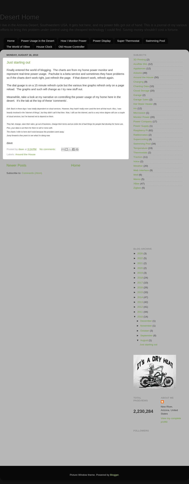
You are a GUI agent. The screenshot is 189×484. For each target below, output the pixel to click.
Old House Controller (71, 46)
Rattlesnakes (140, 134)
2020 (140, 268)
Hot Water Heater (143, 104)
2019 (140, 272)
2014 (140, 297)
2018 (140, 277)
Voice (136, 161)
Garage (137, 95)
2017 (140, 282)
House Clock (44, 46)
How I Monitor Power (74, 40)
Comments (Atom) (32, 173)
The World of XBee (18, 46)
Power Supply (141, 126)
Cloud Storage (141, 90)
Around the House (25, 154)
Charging (138, 81)
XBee (136, 183)
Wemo (137, 179)
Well (135, 174)
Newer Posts (16, 165)
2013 (140, 302)
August (144, 340)
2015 (140, 292)
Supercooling (140, 139)
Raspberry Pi (140, 130)
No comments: (48, 149)
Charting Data (141, 86)
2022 (140, 258)
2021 (140, 263)
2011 (140, 311)
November (146, 325)
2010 (140, 316)
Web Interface (141, 170)
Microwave (139, 112)
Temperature (140, 148)
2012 (140, 306)
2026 (140, 253)
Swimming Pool (155, 40)
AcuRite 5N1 (140, 64)
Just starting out (18, 62)
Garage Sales (141, 99)
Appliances (139, 68)
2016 (140, 287)
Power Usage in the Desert (37, 40)
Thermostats (140, 152)
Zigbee (137, 187)
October (145, 330)
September (146, 335)
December (146, 321)
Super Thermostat (128, 40)
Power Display (102, 40)
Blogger (114, 474)
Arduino (137, 73)
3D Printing (139, 59)
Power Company (142, 121)
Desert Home (19, 17)
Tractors (137, 157)
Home (11, 40)
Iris (135, 108)
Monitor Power (141, 117)
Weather (138, 165)
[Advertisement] (158, 219)
